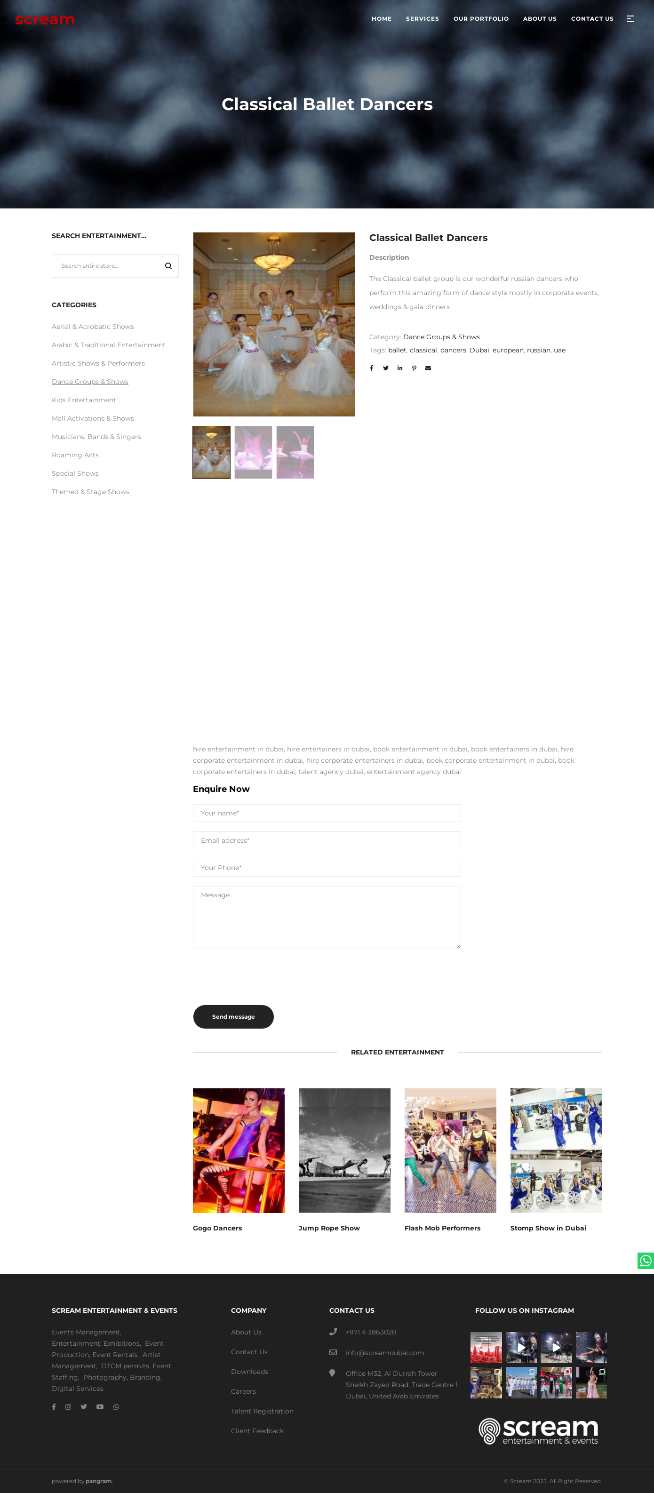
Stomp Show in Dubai (548, 1228)
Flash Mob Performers (442, 1228)
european (508, 350)
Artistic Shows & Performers (98, 363)
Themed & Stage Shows (90, 491)
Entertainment (76, 1343)
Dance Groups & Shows (441, 337)
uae (560, 350)
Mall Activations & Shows (93, 418)
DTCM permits (125, 1366)
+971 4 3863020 (371, 1332)
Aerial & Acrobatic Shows (93, 326)
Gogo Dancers (217, 1228)
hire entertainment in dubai (238, 749)
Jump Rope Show (329, 1228)
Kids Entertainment (84, 400)
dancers (453, 350)
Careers (243, 1391)
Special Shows (75, 473)
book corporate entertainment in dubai (490, 760)
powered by (82, 1481)
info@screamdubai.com (385, 1353)
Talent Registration (262, 1411)
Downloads (249, 1371)
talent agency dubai (331, 771)
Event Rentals (114, 1354)
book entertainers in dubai (514, 749)
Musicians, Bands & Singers (96, 436)
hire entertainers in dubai (328, 749)
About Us (246, 1332)
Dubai (479, 350)
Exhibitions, (122, 1343)
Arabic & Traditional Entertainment (109, 345)
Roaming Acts (75, 455)
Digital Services (78, 1388)
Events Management (86, 1332)
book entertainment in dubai (420, 749)
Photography (105, 1377)
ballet (397, 350)
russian (538, 350)
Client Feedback (257, 1431)
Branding (145, 1377)
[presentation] (264, 976)
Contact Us (249, 1352)
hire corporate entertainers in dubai (364, 760)
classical (423, 350)
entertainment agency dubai (414, 771)
